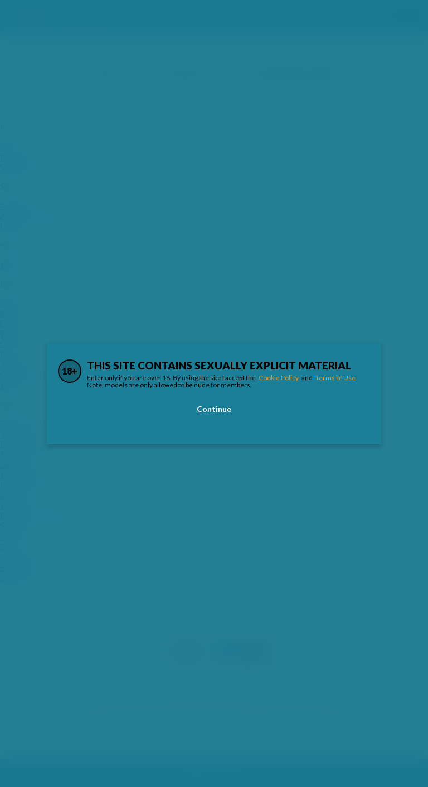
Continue (214, 409)
